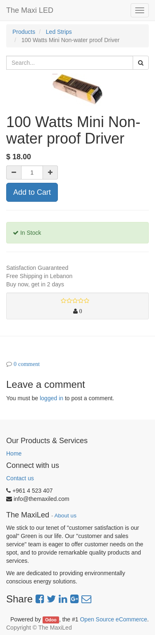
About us (65, 515)
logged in (51, 398)
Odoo (50, 619)
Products (23, 31)
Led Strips (59, 31)
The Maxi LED (29, 10)
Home (13, 453)
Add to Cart (32, 192)
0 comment (27, 364)
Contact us (20, 478)
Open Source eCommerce (113, 619)
